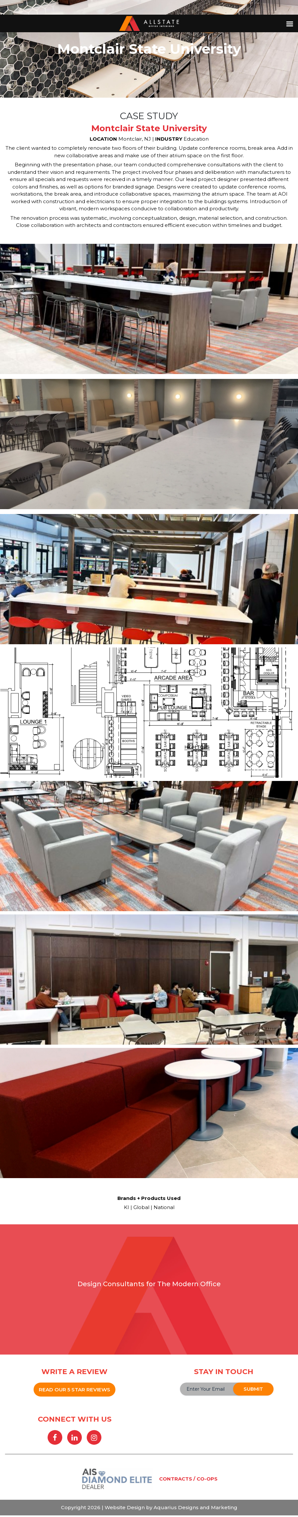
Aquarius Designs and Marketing (194, 1509)
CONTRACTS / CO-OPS (188, 1480)
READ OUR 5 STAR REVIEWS (74, 1389)
